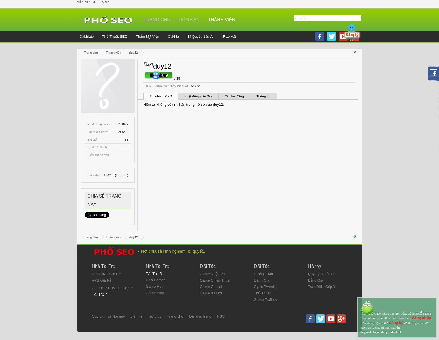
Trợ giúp (154, 316)
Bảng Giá (315, 280)
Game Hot (154, 286)
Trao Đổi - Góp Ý (322, 287)
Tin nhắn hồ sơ (161, 96)
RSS (221, 316)
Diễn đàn (189, 19)
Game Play (155, 293)
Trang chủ (157, 19)
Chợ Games (155, 280)
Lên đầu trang (200, 316)
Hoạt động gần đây (198, 96)
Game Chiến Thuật (215, 280)
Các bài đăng (234, 96)
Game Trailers (265, 299)
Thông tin (263, 96)
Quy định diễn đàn (322, 274)
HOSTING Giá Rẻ (106, 274)
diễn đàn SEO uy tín (93, 2)
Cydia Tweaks (265, 287)
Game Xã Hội (211, 293)
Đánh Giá (261, 280)
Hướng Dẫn (263, 274)
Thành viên (221, 19)
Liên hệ (136, 316)
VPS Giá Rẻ (101, 280)
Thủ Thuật (262, 293)
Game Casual (211, 287)
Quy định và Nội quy (108, 316)
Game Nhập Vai (212, 274)
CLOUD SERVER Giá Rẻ (112, 288)
